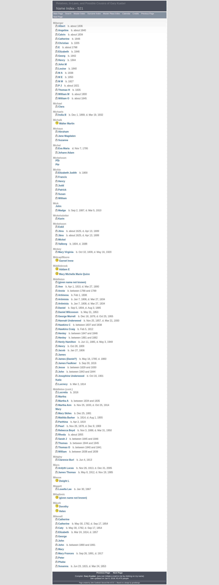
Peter (61, 557)
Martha (62, 396)
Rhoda (62, 434)
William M (63, 94)
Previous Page (147, 13)
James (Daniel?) (67, 359)
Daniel (61, 308)
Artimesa (63, 295)
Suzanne (63, 140)
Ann (60, 286)
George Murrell (66, 316)
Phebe (61, 562)
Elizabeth (63, 51)
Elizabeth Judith (67, 172)
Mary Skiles (64, 413)
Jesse (61, 367)
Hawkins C (64, 325)
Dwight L (64, 481)
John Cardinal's (96, 583)
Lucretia (63, 392)
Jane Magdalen (67, 136)
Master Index (79, 13)
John (58, 206)
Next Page (58, 17)
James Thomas (67, 472)
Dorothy (63, 506)
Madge (62, 210)
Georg (61, 56)
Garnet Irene (66, 260)
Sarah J (62, 439)
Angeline (63, 30)
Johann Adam (66, 152)
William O (63, 98)
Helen (62, 511)
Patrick (62, 189)
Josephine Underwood (71, 376)
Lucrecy (62, 384)
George (62, 536)
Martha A (63, 401)
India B (62, 115)
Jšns (61, 231)
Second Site (105, 583)
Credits (136, 13)
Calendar (126, 13)
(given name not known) (72, 282)
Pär (57, 164)
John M (62, 64)
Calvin (61, 34)
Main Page (58, 13)
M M (60, 81)
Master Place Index (111, 13)
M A (60, 73)
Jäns (61, 235)
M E (60, 77)
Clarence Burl (66, 460)
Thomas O (64, 447)
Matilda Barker (66, 417)
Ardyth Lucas (66, 468)
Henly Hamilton (67, 342)
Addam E (64, 269)
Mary (58, 409)
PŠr (58, 160)
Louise (62, 68)
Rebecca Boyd (66, 430)
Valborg (62, 244)
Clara (61, 106)
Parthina (63, 422)
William (62, 198)
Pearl (61, 426)
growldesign (136, 583)
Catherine (63, 39)
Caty (60, 528)
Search (68, 13)
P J (60, 85)
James (62, 354)
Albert (61, 26)
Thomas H (64, 90)
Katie (58, 380)
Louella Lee (64, 489)
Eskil (61, 227)
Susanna (63, 566)
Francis (62, 177)
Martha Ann (64, 405)
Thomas (62, 443)
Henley (62, 333)
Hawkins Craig (66, 329)
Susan (61, 194)
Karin (61, 218)
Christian (63, 43)
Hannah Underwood (69, 320)
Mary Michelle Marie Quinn (74, 274)
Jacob (61, 350)
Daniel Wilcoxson (68, 312)
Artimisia (63, 299)
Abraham (63, 131)
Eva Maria (64, 148)
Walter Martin (66, 123)
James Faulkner (67, 363)
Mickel (62, 239)
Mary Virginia (65, 252)
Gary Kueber (90, 576)
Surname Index (94, 13)
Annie (61, 291)
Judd (61, 185)
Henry (61, 60)
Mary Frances (66, 553)
